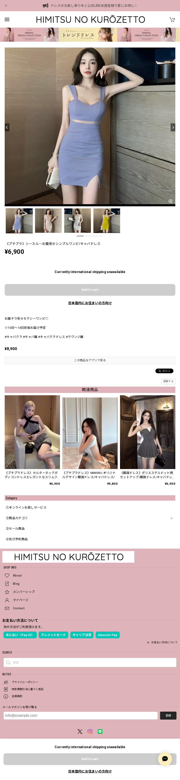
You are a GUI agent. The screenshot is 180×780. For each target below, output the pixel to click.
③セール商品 (15, 528)
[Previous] (7, 127)
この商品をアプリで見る (90, 360)
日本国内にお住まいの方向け (90, 303)
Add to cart (90, 290)
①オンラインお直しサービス (26, 507)
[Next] (173, 127)
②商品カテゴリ (17, 518)
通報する (168, 381)
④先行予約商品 (17, 539)
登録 (168, 715)
